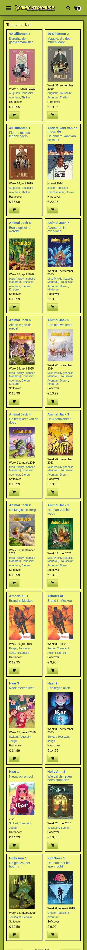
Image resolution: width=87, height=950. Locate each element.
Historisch (23, 652)
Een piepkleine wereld (19, 229)
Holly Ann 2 (56, 771)
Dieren (26, 286)
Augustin (14, 93)
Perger (13, 648)
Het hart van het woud (59, 511)
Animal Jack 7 (58, 223)
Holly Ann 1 (18, 858)
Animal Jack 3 (58, 414)
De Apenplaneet (59, 419)
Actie (12, 652)
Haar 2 (53, 683)
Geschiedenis (56, 192)
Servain (65, 827)
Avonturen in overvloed (57, 229)
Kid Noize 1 (56, 858)
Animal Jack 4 (20, 414)
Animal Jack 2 (20, 505)
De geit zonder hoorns (19, 864)
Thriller (26, 97)
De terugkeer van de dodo (24, 420)
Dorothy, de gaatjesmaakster (21, 40)
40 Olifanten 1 (19, 128)
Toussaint (27, 93)
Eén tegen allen (59, 688)
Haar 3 (14, 683)
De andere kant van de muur (62, 137)
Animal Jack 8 (20, 223)
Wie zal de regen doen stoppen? (60, 778)
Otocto (52, 912)
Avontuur (14, 97)
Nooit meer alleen (22, 688)
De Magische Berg (22, 510)
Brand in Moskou (21, 600)
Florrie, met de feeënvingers (19, 134)
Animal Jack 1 (58, 505)
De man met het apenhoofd (59, 864)
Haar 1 (14, 771)
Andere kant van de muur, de (62, 129)
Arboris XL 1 (18, 596)
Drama (70, 192)
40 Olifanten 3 (19, 34)
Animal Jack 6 (20, 320)
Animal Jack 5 (58, 320)
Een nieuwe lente (60, 325)
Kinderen (14, 289)
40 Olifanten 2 (58, 34)
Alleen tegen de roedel (20, 326)
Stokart (13, 736)
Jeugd (13, 741)
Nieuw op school (21, 776)
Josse (51, 187)
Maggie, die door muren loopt (60, 40)
